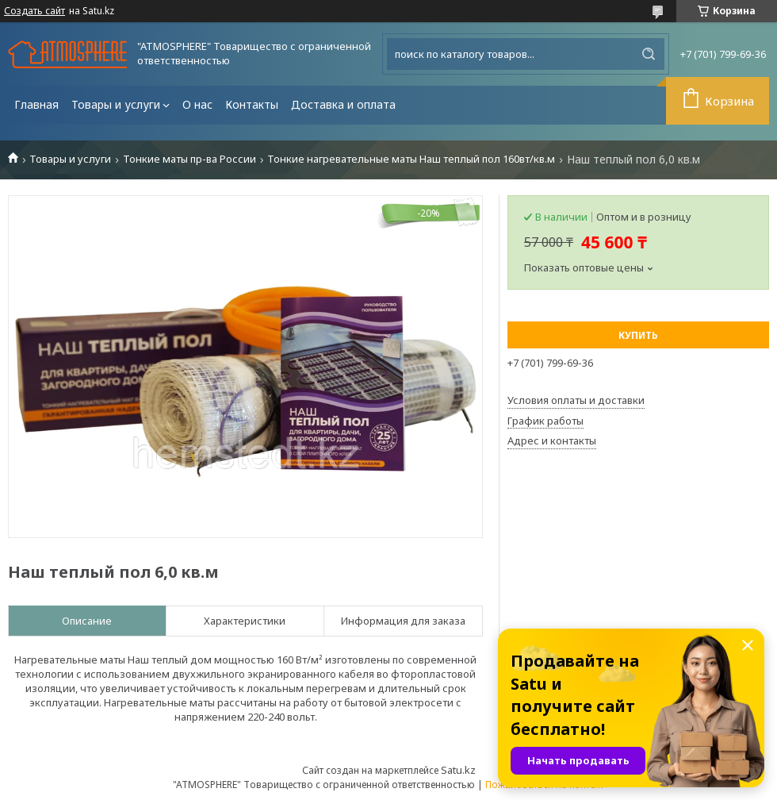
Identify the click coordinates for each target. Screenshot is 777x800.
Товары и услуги (115, 104)
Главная (36, 104)
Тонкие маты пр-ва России (189, 159)
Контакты (251, 104)
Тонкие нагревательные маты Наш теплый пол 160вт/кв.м (411, 159)
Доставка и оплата (343, 104)
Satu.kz (458, 770)
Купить (638, 335)
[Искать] (648, 54)
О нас (197, 104)
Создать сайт (34, 11)
